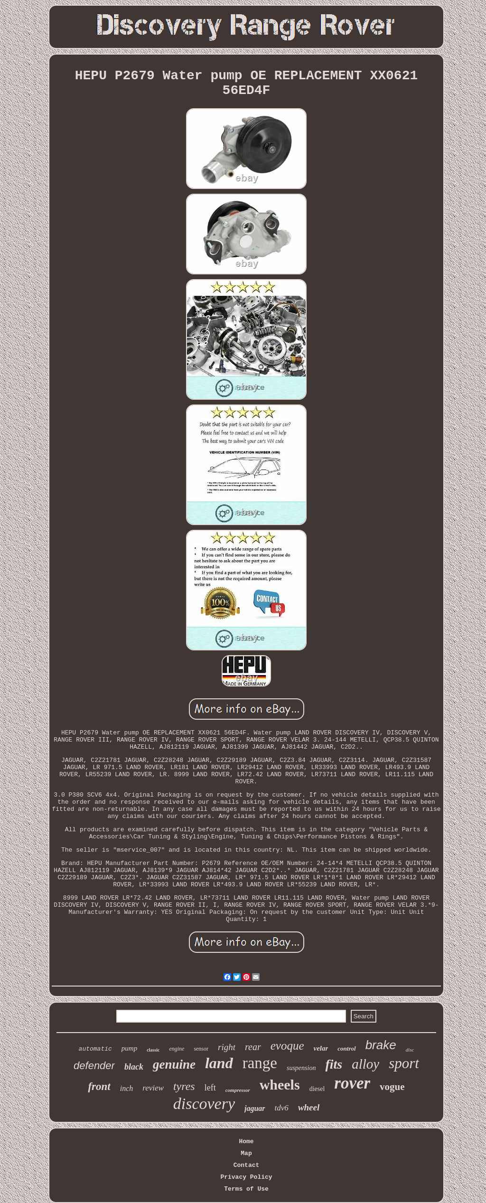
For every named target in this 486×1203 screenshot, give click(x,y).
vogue (392, 1086)
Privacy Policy (246, 1177)
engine (176, 1048)
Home (246, 1141)
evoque (287, 1045)
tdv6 (282, 1107)
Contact (247, 1165)
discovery (204, 1103)
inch (126, 1088)
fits (333, 1064)
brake (380, 1045)
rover (352, 1083)
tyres (184, 1086)
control (346, 1048)
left (210, 1087)
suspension (301, 1067)
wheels (280, 1084)
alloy (365, 1063)
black (133, 1066)
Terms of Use (246, 1189)
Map (246, 1153)
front (99, 1086)
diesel (317, 1088)
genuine (174, 1064)
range (260, 1062)
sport (404, 1063)
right (226, 1047)
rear (253, 1047)
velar (321, 1048)
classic (153, 1050)
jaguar (254, 1108)
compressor (237, 1090)
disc (410, 1050)
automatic (95, 1049)
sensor (201, 1048)
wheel (308, 1107)
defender (94, 1065)
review (153, 1087)
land (219, 1062)
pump (129, 1048)
